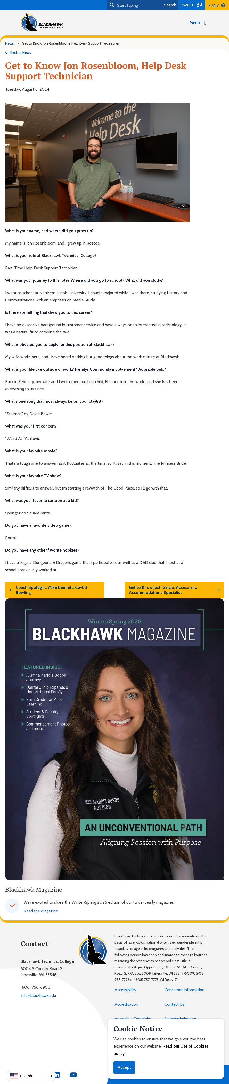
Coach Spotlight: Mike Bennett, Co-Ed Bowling (48, 590)
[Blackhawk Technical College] (42, 22)
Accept (124, 1067)
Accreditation (126, 1004)
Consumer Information (185, 989)
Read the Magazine (41, 911)
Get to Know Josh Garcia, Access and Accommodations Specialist (174, 590)
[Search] (134, 5)
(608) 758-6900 (36, 987)
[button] (30, 1076)
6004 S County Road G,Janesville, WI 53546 (42, 971)
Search (170, 5)
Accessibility (125, 989)
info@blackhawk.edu (38, 995)
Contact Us (174, 1004)
